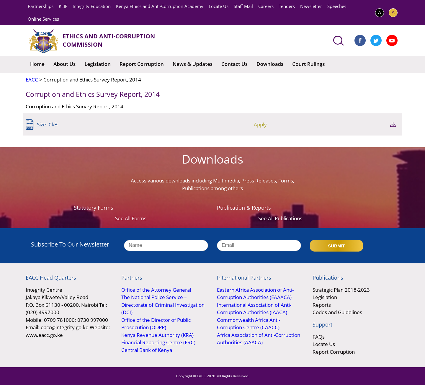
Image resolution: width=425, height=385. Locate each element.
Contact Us (234, 64)
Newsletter (311, 6)
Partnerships (40, 6)
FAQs (319, 336)
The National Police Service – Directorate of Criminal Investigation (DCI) (163, 305)
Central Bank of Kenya (146, 350)
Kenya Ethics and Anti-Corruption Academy (159, 6)
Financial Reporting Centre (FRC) (158, 342)
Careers (266, 6)
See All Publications (280, 218)
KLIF (63, 6)
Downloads (269, 64)
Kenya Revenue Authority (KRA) (157, 335)
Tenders (287, 6)
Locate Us (218, 6)
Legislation (97, 64)
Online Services (43, 19)
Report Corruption (142, 64)
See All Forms (130, 218)
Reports (322, 304)
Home (37, 64)
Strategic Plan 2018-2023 (341, 289)
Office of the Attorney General (156, 289)
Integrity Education (92, 6)
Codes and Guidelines (337, 312)
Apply (361, 124)
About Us (64, 64)
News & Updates (192, 64)
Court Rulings (308, 64)
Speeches (336, 6)
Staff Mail (243, 6)
